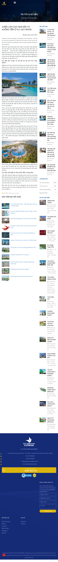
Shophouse (4, 530)
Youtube (23, 523)
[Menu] (15, 2)
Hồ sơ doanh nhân (48, 190)
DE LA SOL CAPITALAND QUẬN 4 (51, 404)
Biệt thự (4, 523)
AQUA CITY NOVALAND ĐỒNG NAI (50, 420)
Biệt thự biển (5, 528)
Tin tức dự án (48, 186)
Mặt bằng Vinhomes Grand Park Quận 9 (21, 276)
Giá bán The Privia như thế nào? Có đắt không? (23, 240)
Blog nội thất (48, 193)
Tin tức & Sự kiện (32, 18)
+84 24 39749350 (30, 456)
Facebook (23, 521)
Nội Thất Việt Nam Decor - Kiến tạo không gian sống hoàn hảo (51, 136)
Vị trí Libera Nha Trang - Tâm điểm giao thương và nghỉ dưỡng (51, 47)
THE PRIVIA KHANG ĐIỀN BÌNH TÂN (51, 263)
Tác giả (36, 553)
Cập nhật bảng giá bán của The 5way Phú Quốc (23, 218)
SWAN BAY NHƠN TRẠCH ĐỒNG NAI (51, 389)
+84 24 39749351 (29, 458)
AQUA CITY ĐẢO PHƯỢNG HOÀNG (51, 339)
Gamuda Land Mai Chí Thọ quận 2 (19, 254)
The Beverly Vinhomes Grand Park (50, 323)
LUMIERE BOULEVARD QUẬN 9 (51, 313)
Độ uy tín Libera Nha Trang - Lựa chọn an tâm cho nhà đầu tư (51, 104)
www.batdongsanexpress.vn (30, 464)
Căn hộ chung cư (6, 521)
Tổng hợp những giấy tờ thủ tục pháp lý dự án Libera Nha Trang (51, 120)
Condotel (4, 526)
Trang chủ (24, 18)
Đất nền (4, 533)
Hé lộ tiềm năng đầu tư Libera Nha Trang (51, 90)
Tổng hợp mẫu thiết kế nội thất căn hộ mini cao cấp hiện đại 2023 (51, 152)
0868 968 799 (31, 471)
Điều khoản (42, 553)
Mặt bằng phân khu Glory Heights (19, 269)
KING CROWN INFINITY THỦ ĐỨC (51, 355)
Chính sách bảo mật (50, 553)
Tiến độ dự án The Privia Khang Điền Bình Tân (23, 247)
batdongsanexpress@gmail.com (30, 461)
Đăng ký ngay (48, 511)
